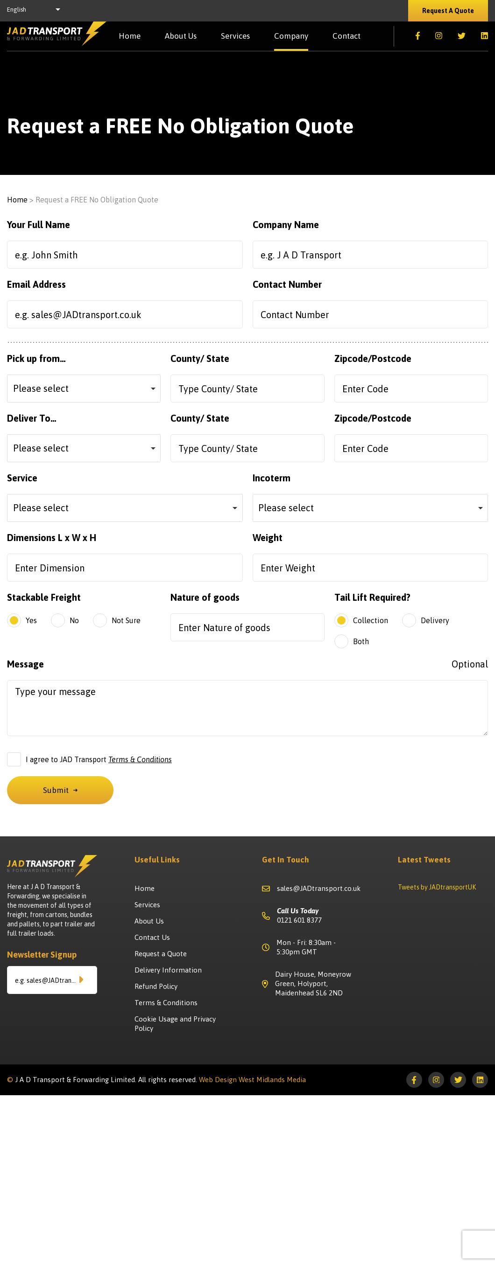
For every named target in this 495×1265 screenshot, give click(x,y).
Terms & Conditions (140, 759)
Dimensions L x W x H (51, 537)
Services (235, 36)
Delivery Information (168, 970)
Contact (346, 36)
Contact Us (152, 937)
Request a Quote (160, 954)
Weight (268, 537)
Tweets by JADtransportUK (437, 887)
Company (291, 36)
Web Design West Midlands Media (252, 1080)
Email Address (36, 284)
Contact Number (287, 284)
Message (247, 664)
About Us (181, 36)
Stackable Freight (44, 597)
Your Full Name (38, 224)
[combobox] (84, 389)
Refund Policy (155, 986)
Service (22, 478)
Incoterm (271, 478)
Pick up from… (36, 358)
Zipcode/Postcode (372, 358)
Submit (60, 790)
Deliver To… (32, 418)
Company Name (286, 224)
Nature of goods (205, 597)
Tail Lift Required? (372, 597)
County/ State (199, 358)
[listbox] (36, 11)
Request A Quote (448, 10)
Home (130, 36)
